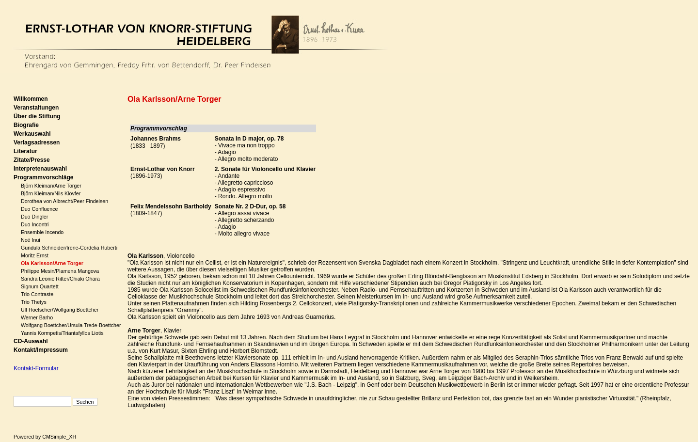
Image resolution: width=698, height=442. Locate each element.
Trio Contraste (37, 294)
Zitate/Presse (32, 160)
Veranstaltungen (36, 107)
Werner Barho (37, 317)
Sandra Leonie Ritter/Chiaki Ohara (60, 279)
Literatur (25, 151)
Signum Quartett (40, 286)
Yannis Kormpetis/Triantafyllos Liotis (62, 333)
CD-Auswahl (31, 341)
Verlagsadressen (37, 142)
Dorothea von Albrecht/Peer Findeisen (64, 201)
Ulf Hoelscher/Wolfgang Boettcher (59, 310)
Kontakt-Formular (36, 368)
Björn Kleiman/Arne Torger (51, 186)
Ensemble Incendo (42, 232)
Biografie (26, 125)
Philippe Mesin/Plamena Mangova (60, 271)
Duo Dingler (34, 217)
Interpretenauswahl (40, 168)
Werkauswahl (32, 133)
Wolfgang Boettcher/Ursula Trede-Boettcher (71, 325)
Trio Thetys (34, 302)
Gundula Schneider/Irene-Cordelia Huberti (69, 248)
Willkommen (31, 98)
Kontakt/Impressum (41, 350)
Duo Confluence (39, 209)
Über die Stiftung (37, 116)
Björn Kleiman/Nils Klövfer (50, 193)
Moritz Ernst (34, 255)
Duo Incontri (34, 224)
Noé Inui (30, 240)
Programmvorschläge (43, 177)
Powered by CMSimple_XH (45, 437)
